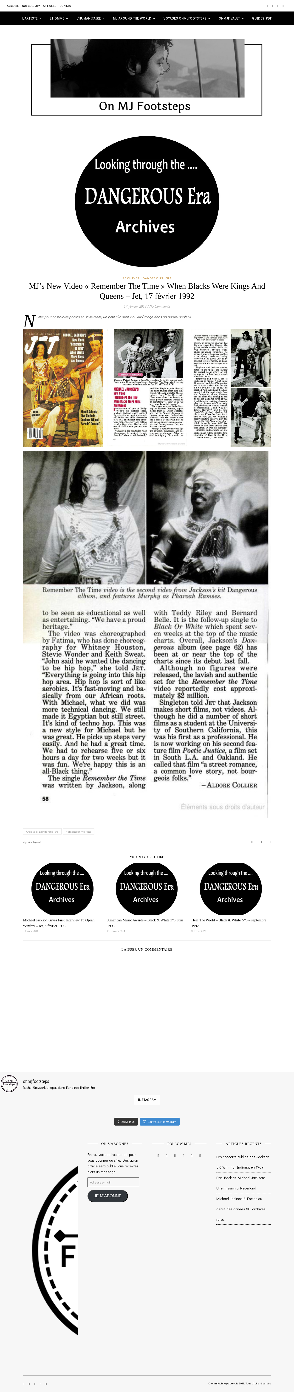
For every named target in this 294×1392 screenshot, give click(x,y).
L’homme (57, 18)
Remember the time (78, 831)
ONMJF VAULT (229, 18)
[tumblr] (283, 6)
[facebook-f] (268, 6)
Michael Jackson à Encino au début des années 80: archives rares (241, 1209)
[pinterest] (278, 6)
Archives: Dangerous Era (147, 278)
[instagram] (263, 6)
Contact (66, 6)
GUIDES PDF (262, 18)
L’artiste (30, 18)
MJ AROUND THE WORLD (132, 18)
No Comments (159, 306)
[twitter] (273, 6)
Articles (49, 6)
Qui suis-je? (31, 6)
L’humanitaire (88, 18)
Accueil (13, 6)
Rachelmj (34, 842)
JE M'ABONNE (108, 1196)
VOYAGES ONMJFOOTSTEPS (185, 18)
